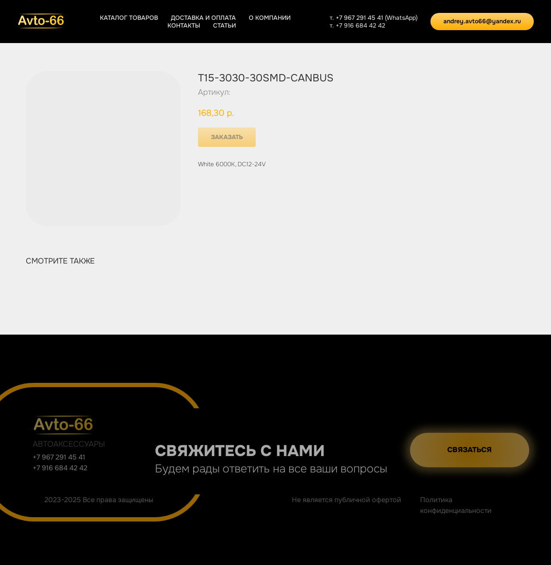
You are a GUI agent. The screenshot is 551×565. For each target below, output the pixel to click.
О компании (270, 18)
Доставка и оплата (203, 18)
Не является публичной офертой (346, 499)
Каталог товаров (129, 18)
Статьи (224, 25)
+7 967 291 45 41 (360, 18)
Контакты (183, 25)
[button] (480, 450)
